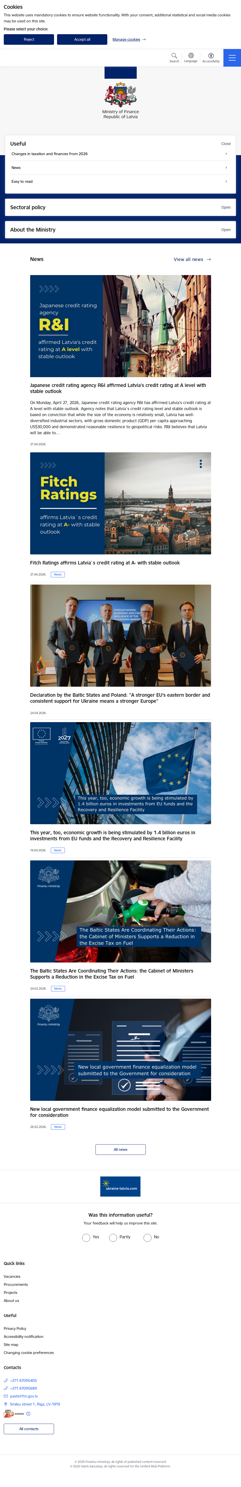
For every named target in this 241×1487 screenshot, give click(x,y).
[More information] (28, 1414)
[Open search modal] (174, 59)
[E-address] (14, 1414)
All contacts (28, 1428)
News (58, 574)
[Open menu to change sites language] (191, 58)
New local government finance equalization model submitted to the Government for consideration (119, 1112)
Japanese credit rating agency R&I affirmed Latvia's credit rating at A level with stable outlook (118, 388)
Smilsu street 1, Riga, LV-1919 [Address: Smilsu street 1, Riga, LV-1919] (35, 1404)
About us (11, 1300)
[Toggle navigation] (232, 58)
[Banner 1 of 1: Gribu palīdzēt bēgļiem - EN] (120, 1186)
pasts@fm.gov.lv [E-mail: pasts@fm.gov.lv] (24, 1396)
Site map (11, 1344)
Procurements (16, 1284)
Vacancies (12, 1276)
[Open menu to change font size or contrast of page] (211, 59)
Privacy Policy (15, 1328)
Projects (10, 1292)
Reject (29, 39)
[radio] (90, 1237)
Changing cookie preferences (29, 1352)
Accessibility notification (23, 1336)
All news (120, 1149)
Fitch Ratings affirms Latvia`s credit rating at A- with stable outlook (105, 563)
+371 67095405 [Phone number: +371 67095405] (23, 1380)
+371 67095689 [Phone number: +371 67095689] (23, 1388)
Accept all (82, 39)
